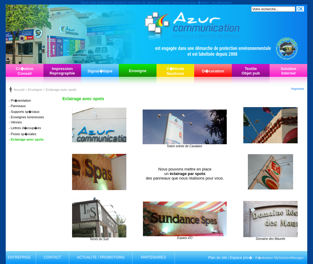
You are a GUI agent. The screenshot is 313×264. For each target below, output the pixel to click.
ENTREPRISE (19, 257)
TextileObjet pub (251, 70)
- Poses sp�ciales (22, 134)
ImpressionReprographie (62, 70)
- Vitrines (15, 122)
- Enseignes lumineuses (26, 117)
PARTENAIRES (153, 257)
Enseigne (138, 70)
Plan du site (217, 258)
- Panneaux (17, 106)
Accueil (19, 89)
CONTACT (52, 257)
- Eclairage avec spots (26, 139)
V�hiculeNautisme (175, 71)
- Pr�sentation (20, 100)
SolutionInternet (288, 70)
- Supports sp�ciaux (24, 111)
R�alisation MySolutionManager (279, 257)
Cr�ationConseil (24, 71)
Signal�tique (99, 71)
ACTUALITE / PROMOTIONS (101, 257)
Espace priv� (241, 258)
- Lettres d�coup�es (25, 128)
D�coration (213, 71)
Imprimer (297, 89)
